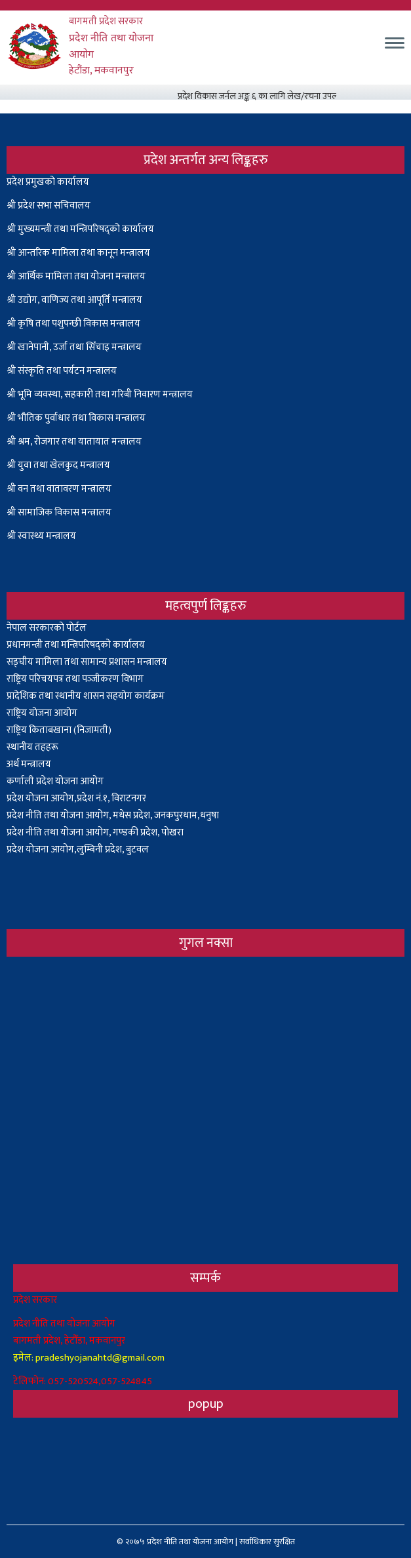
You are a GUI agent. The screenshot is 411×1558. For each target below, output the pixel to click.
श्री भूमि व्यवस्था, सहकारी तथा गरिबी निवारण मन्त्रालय (100, 394)
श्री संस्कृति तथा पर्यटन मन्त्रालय (62, 371)
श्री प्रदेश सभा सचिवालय (48, 205)
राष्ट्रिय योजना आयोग (42, 713)
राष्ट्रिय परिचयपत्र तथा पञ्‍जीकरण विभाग (75, 679)
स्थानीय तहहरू (32, 747)
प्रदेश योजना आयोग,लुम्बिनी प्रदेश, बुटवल (78, 849)
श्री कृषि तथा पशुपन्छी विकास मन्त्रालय (73, 323)
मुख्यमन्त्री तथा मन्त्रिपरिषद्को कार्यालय (86, 229)
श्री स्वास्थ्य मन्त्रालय (42, 536)
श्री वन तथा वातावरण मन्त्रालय (59, 489)
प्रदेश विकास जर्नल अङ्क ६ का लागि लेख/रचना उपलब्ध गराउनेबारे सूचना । (297, 96)
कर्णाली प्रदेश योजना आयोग (55, 781)
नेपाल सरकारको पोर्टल (47, 628)
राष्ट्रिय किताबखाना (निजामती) (59, 730)
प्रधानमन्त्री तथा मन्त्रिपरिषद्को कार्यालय (76, 645)
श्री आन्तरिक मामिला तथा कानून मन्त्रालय (78, 253)
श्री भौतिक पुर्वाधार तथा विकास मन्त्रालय (76, 418)
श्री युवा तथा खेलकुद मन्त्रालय (58, 465)
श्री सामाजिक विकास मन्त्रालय (59, 512)
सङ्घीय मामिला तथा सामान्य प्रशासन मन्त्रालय (87, 662)
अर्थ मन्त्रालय (29, 764)
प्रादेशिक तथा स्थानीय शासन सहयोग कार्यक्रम (86, 696)
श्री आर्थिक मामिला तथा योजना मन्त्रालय (76, 276)
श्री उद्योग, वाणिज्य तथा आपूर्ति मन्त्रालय (74, 300)
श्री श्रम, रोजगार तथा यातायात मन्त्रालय (74, 441)
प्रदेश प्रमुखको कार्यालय (48, 182)
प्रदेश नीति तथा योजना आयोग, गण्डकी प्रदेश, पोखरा (95, 832)
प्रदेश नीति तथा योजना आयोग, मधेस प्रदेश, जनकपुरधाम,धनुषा (113, 815)
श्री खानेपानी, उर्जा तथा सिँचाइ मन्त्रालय (74, 347)
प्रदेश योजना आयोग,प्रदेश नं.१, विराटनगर (76, 798)
